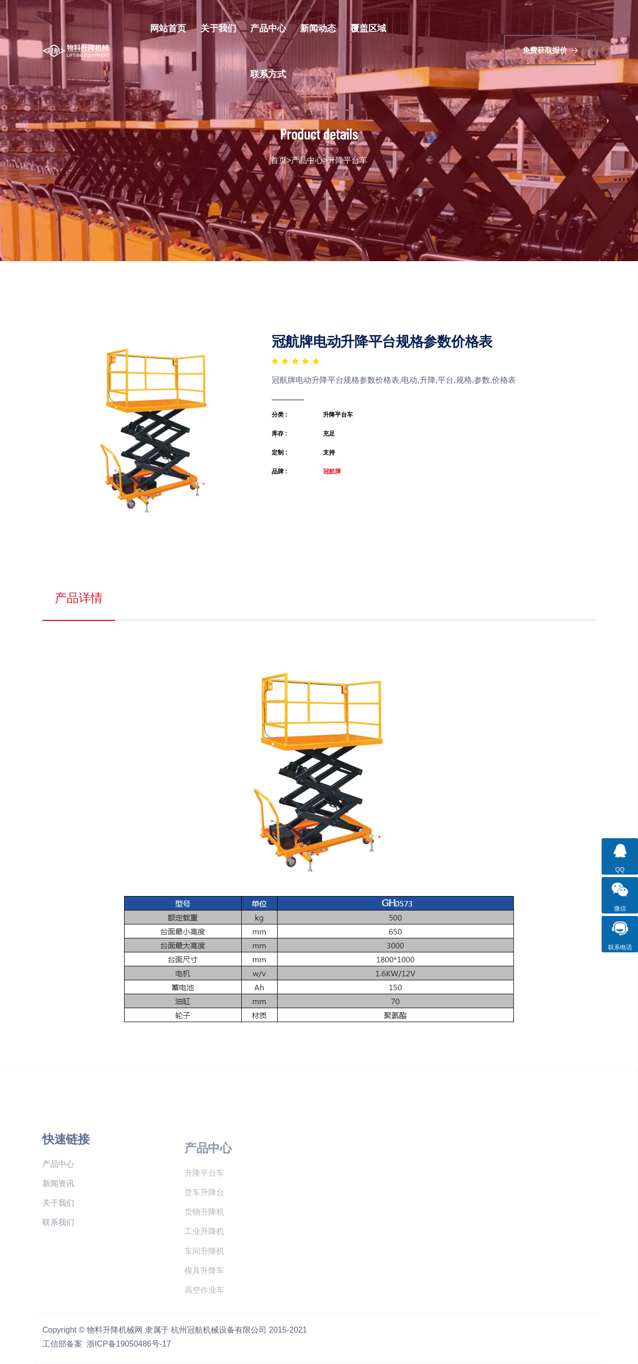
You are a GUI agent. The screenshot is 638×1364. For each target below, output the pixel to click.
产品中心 (268, 27)
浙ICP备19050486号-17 (129, 1344)
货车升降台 (204, 1215)
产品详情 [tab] (79, 598)
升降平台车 (347, 160)
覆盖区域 (368, 27)
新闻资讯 (58, 1209)
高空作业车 (204, 1313)
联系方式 (268, 73)
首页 (279, 160)
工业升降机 (204, 1254)
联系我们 (58, 1247)
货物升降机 (204, 1234)
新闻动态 (318, 27)
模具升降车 (204, 1293)
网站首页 (168, 27)
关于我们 (218, 27)
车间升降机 (204, 1274)
